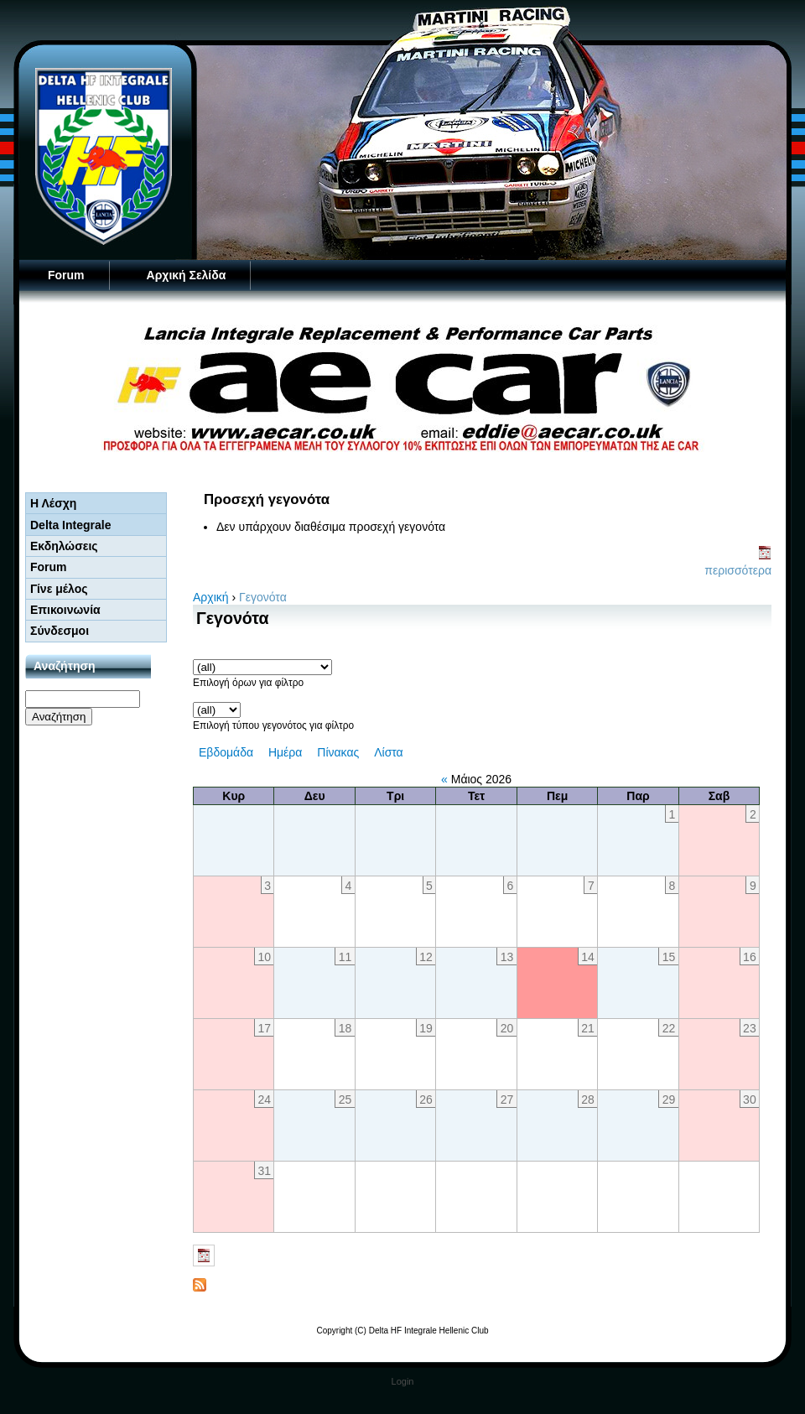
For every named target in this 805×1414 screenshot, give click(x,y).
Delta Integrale (70, 525)
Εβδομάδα (226, 752)
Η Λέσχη (53, 503)
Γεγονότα (263, 597)
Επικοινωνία (65, 609)
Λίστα (388, 752)
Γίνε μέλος (59, 588)
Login (403, 1381)
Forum (66, 275)
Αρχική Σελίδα (186, 275)
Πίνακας (338, 752)
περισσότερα (737, 570)
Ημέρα (285, 752)
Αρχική (211, 597)
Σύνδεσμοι (59, 630)
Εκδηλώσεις (64, 546)
